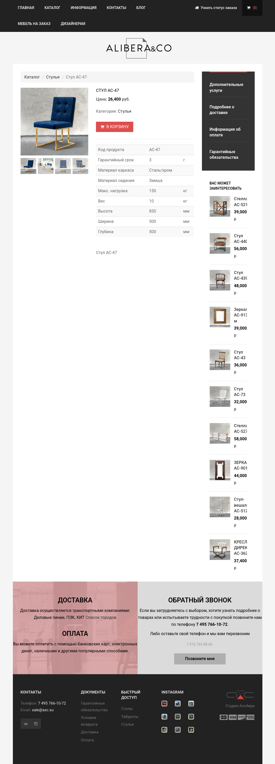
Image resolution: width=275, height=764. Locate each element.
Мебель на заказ (34, 24)
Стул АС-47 (107, 90)
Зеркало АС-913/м (242, 315)
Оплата (87, 740)
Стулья (52, 77)
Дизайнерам (73, 24)
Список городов (100, 617)
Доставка (90, 732)
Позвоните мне (200, 658)
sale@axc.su (43, 710)
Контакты (116, 8)
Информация (83, 8)
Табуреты (129, 716)
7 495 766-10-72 (52, 703)
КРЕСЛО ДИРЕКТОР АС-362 (245, 548)
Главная (26, 8)
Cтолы (127, 708)
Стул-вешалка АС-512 (242, 505)
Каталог (52, 8)
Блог (141, 8)
